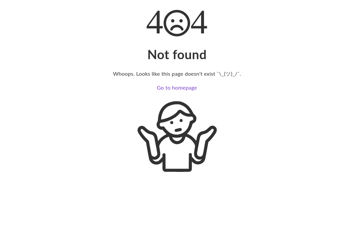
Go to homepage (177, 87)
